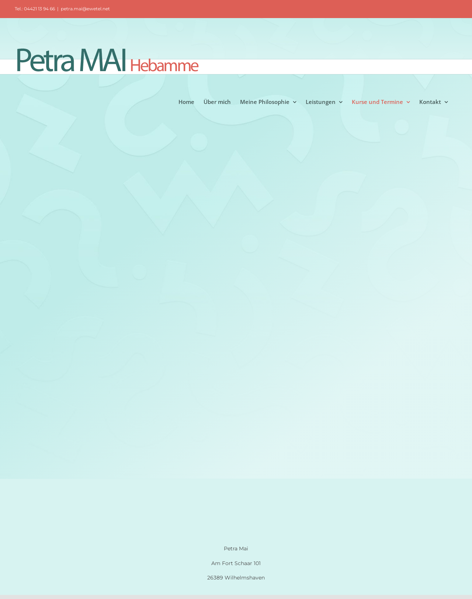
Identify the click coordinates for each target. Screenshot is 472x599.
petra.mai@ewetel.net (85, 8)
